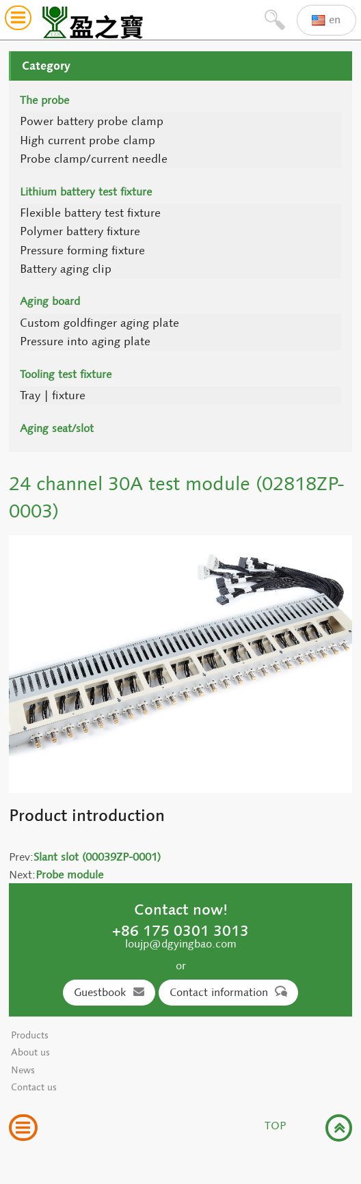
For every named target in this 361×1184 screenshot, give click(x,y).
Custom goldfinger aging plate (99, 323)
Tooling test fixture (65, 374)
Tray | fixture (52, 395)
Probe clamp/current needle (94, 159)
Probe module (69, 874)
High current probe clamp (87, 140)
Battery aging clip (65, 269)
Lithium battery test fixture (86, 191)
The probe (44, 100)
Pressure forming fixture (82, 250)
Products (30, 1035)
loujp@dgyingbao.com (181, 943)
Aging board (50, 301)
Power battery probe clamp (91, 121)
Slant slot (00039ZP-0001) (97, 856)
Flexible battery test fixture (90, 213)
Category (46, 65)
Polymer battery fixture (80, 231)
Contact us (34, 1087)
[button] (18, 20)
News (23, 1070)
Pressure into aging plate (85, 341)
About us (30, 1052)
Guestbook (109, 992)
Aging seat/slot (57, 428)
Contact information (229, 992)
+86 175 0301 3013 (180, 930)
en (326, 20)
